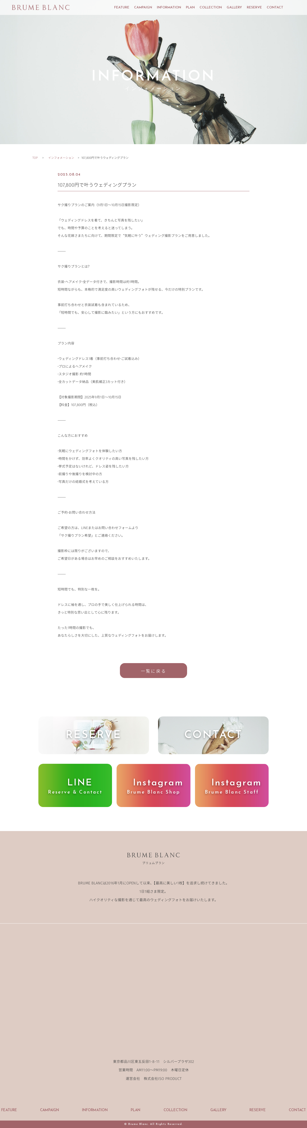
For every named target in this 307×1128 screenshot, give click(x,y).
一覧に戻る (153, 671)
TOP (35, 157)
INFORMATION (169, 7)
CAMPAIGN (143, 7)
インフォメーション (61, 157)
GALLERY (234, 7)
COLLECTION (211, 7)
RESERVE (254, 7)
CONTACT (275, 7)
